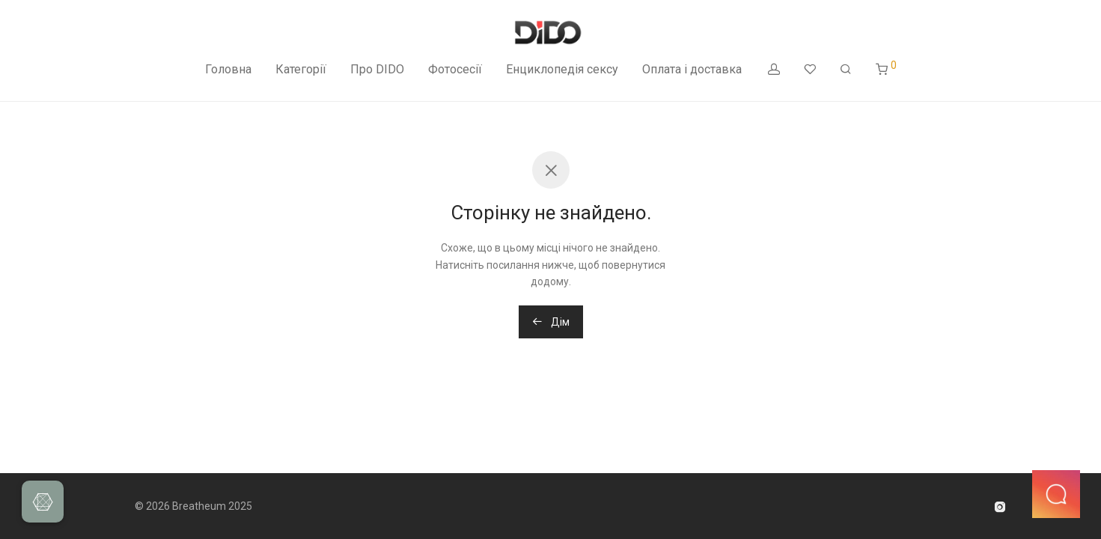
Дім (551, 322)
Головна (228, 69)
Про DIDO (377, 69)
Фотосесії (455, 69)
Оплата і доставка (692, 69)
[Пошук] (846, 69)
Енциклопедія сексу (562, 69)
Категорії (300, 69)
